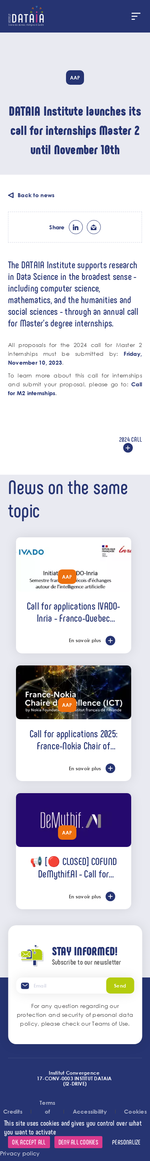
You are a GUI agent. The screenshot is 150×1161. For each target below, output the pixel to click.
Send (120, 985)
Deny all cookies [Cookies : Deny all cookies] (78, 1142)
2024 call (130, 439)
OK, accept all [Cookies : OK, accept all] (29, 1142)
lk (76, 227)
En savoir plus (85, 640)
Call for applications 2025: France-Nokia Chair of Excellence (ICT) (74, 739)
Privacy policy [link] (20, 1153)
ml (94, 227)
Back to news (36, 195)
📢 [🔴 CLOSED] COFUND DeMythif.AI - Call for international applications (73, 867)
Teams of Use (110, 1023)
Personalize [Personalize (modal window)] (126, 1142)
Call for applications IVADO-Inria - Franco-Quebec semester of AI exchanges (73, 612)
